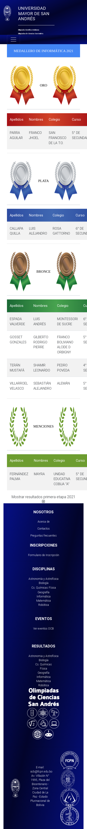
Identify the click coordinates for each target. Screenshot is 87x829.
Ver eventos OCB (43, 628)
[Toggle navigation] (13, 39)
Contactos (43, 528)
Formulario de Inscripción (43, 555)
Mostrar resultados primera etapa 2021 (43, 498)
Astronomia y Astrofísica (43, 656)
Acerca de (44, 521)
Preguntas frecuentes (43, 535)
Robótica (43, 605)
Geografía (43, 592)
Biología (43, 583)
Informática (44, 596)
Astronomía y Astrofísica (43, 578)
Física (52, 587)
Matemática (43, 600)
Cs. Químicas (39, 587)
